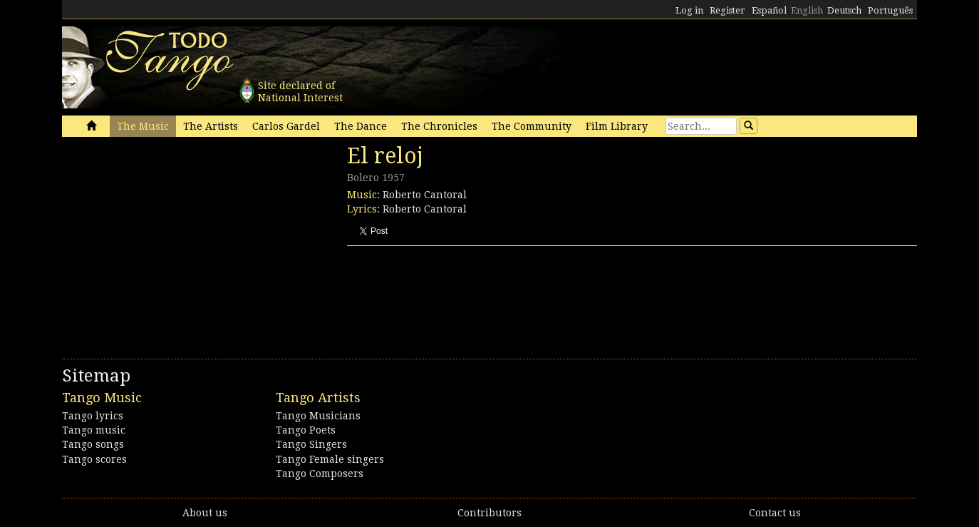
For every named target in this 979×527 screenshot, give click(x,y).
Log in (689, 10)
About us (204, 512)
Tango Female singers (330, 459)
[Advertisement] (169, 241)
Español (769, 10)
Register (727, 10)
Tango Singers (311, 444)
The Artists (210, 126)
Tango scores (94, 459)
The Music (143, 126)
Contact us (775, 512)
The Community (531, 126)
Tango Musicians (318, 415)
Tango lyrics (92, 415)
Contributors (489, 512)
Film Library (617, 126)
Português (890, 10)
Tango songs (93, 444)
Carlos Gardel (286, 126)
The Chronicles (439, 126)
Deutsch (844, 10)
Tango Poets (306, 430)
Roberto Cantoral (425, 194)
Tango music (93, 430)
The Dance (360, 126)
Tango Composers (319, 473)
